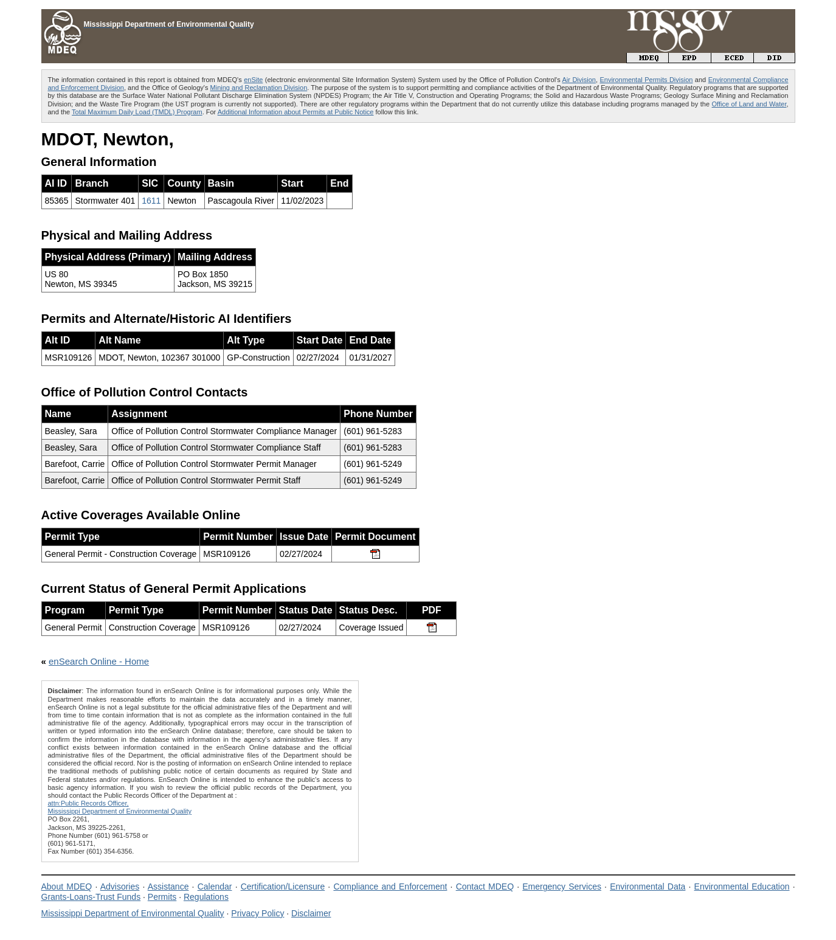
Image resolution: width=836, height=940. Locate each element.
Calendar (215, 886)
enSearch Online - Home (99, 661)
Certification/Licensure (283, 886)
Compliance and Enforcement (390, 886)
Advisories (120, 886)
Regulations (206, 897)
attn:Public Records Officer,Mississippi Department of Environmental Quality (120, 807)
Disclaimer (311, 913)
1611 (151, 201)
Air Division (579, 79)
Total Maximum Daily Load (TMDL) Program (137, 112)
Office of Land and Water (749, 104)
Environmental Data (647, 886)
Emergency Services (561, 886)
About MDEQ (66, 886)
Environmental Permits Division (646, 79)
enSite (253, 79)
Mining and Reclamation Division (259, 87)
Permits (162, 897)
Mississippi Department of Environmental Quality (132, 913)
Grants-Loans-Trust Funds (91, 897)
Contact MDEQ (485, 886)
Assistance (168, 886)
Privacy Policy (257, 913)
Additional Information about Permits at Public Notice (296, 112)
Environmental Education (742, 886)
